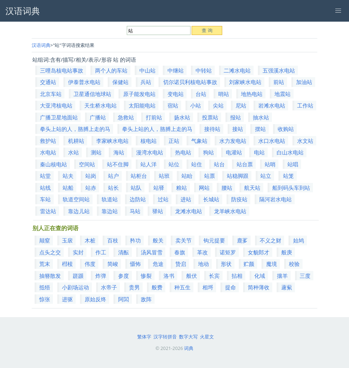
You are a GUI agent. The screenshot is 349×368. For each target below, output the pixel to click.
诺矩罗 (228, 252)
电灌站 (234, 152)
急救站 (126, 117)
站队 (136, 187)
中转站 (204, 70)
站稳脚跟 (238, 175)
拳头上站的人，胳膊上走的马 (75, 128)
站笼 (288, 175)
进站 (185, 199)
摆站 (260, 128)
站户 (113, 175)
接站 (237, 128)
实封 (78, 252)
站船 (68, 187)
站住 (196, 164)
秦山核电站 (53, 164)
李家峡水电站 (112, 140)
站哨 (270, 164)
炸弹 (100, 275)
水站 (73, 152)
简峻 (112, 263)
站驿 (158, 187)
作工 (100, 252)
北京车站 (51, 93)
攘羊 (282, 275)
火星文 (207, 336)
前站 (278, 82)
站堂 (45, 175)
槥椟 (67, 263)
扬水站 (182, 117)
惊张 (44, 299)
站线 (45, 187)
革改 (202, 252)
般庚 (286, 252)
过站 (163, 199)
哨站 (223, 93)
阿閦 (123, 299)
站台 (219, 164)
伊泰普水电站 (84, 82)
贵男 (134, 287)
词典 (188, 348)
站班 (164, 175)
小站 (195, 105)
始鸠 (298, 240)
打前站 (154, 117)
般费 (157, 287)
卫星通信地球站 (92, 93)
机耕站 (76, 140)
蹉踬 (78, 275)
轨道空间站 (76, 199)
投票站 (210, 117)
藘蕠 (286, 287)
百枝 (112, 240)
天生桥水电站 (100, 105)
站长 (113, 187)
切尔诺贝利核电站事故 (190, 82)
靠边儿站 (79, 211)
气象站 (199, 140)
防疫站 (239, 199)
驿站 (157, 211)
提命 (230, 287)
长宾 (214, 275)
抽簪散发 (50, 275)
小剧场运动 (75, 287)
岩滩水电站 (271, 105)
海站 (118, 152)
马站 (135, 211)
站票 (209, 175)
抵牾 (44, 287)
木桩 (90, 240)
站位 (174, 164)
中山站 (147, 70)
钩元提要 (214, 240)
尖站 (218, 105)
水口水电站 (271, 140)
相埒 (207, 287)
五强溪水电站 (279, 70)
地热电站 (252, 93)
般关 (158, 240)
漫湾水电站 (149, 152)
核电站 (148, 140)
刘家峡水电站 (245, 82)
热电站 (183, 152)
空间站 (87, 164)
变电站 (175, 93)
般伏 (191, 275)
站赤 (90, 187)
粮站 (181, 187)
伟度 (90, 263)
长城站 (211, 199)
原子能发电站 (139, 93)
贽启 (180, 263)
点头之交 (50, 252)
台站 (201, 93)
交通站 (48, 82)
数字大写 (188, 336)
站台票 (245, 164)
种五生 (182, 287)
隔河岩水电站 (275, 199)
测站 (96, 152)
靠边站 (110, 211)
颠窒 (44, 240)
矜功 (135, 240)
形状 (226, 263)
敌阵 (146, 299)
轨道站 (110, 199)
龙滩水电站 (188, 211)
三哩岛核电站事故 (61, 70)
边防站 (138, 199)
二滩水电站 (237, 70)
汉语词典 (41, 45)
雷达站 (48, 211)
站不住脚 (118, 164)
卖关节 (183, 240)
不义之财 (270, 240)
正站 (174, 140)
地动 (203, 263)
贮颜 (248, 263)
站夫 (68, 175)
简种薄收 (258, 287)
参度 (123, 275)
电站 (259, 152)
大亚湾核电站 (56, 105)
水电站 (48, 152)
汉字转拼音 (165, 336)
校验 (294, 263)
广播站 (98, 117)
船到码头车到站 (291, 187)
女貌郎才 (258, 252)
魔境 (271, 263)
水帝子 (109, 287)
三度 (305, 275)
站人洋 (148, 164)
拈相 (237, 275)
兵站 (145, 82)
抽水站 (261, 117)
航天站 (252, 187)
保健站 (120, 82)
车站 (45, 199)
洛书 (169, 275)
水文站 (305, 140)
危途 (158, 263)
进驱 (67, 299)
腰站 (227, 187)
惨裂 (146, 275)
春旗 (179, 252)
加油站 (304, 82)
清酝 (123, 252)
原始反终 (95, 299)
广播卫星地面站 (59, 117)
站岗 (90, 175)
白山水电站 (290, 152)
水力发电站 (232, 140)
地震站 (282, 93)
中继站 (175, 70)
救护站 (48, 140)
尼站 (241, 105)
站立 (265, 175)
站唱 (292, 164)
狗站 (208, 152)
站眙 (187, 175)
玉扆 (67, 240)
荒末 (44, 263)
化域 (259, 275)
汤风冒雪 (151, 252)
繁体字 (144, 336)
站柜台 (139, 175)
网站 (204, 187)
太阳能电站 (142, 105)
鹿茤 (242, 240)
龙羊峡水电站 (230, 211)
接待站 (212, 128)
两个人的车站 (111, 70)
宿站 (172, 105)
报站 (235, 117)
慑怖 (135, 263)
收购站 (286, 128)
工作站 (305, 105)
